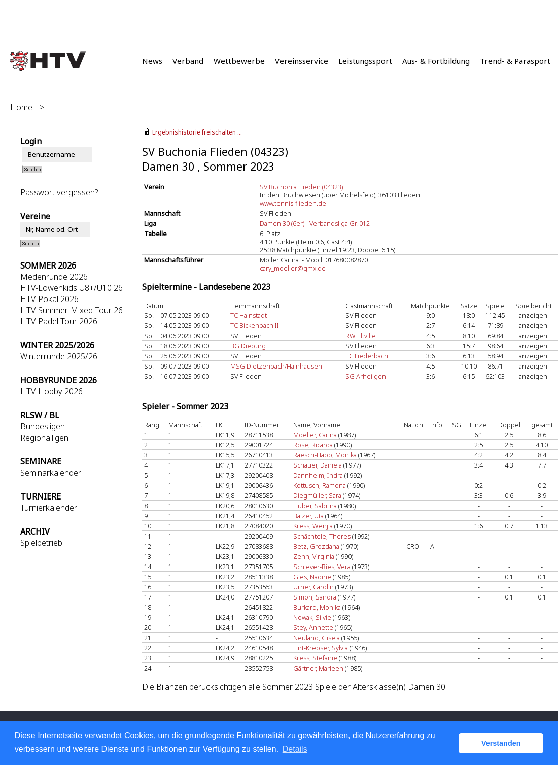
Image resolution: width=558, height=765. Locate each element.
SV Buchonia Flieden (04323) (301, 186)
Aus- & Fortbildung (436, 61)
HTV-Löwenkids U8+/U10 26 (71, 287)
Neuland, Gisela (316, 637)
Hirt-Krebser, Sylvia (320, 647)
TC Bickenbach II (254, 325)
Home (21, 107)
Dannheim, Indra (318, 475)
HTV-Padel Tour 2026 (58, 321)
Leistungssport (365, 61)
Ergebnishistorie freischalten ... (197, 132)
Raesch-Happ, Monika (325, 454)
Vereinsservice (301, 61)
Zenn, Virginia (313, 556)
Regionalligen (44, 437)
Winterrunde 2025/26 (58, 356)
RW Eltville (360, 335)
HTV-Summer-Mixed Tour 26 (71, 310)
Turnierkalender (48, 507)
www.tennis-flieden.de (293, 203)
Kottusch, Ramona (319, 485)
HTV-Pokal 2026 (49, 299)
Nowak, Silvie (312, 617)
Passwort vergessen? (59, 192)
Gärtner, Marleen (318, 668)
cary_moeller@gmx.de (293, 268)
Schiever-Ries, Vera (322, 566)
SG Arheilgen (365, 376)
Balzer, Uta (308, 515)
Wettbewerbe (239, 61)
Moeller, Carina (315, 434)
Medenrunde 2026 (54, 276)
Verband (187, 61)
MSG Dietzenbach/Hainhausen (276, 366)
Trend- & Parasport (515, 61)
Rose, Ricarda (313, 444)
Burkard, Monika (317, 607)
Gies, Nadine (312, 576)
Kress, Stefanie (315, 657)
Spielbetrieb (41, 542)
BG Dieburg (248, 345)
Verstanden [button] (501, 743)
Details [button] (295, 749)
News (152, 61)
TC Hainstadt (248, 315)
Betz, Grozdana (316, 546)
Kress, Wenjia (313, 525)
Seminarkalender (50, 472)
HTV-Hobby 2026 (51, 391)
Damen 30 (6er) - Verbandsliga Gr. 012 (315, 223)
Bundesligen (42, 426)
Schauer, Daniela (317, 465)
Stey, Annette (313, 627)
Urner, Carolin (313, 586)
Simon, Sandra (314, 597)
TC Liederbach (366, 355)
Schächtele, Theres (322, 536)
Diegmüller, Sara (317, 495)
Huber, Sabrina (315, 505)
